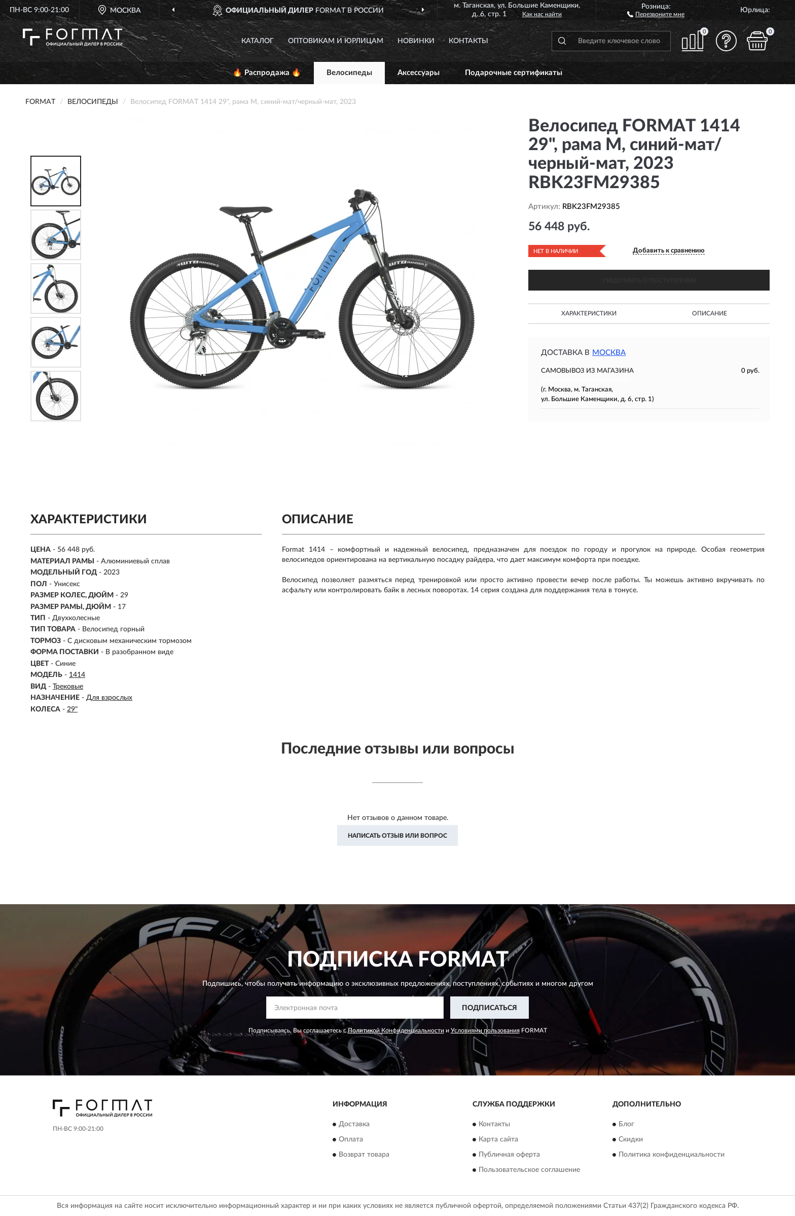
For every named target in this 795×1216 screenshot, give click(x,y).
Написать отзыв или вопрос (397, 836)
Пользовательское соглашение (529, 1169)
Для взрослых (109, 697)
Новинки (416, 41)
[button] (655, 14)
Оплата (351, 1139)
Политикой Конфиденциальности (396, 1030)
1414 (77, 674)
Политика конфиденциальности (672, 1154)
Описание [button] (709, 313)
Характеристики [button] (589, 313)
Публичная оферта (509, 1154)
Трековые (68, 686)
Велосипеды (349, 73)
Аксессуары (418, 73)
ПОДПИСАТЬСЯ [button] (489, 1008)
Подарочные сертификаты (513, 73)
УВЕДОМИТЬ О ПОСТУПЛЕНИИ (649, 280)
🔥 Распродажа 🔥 (267, 73)
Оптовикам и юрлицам (335, 41)
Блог (626, 1124)
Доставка (354, 1124)
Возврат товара (364, 1154)
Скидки (631, 1139)
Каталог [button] (257, 41)
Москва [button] (609, 352)
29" (72, 709)
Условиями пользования (485, 1030)
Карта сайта (498, 1139)
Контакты (468, 41)
